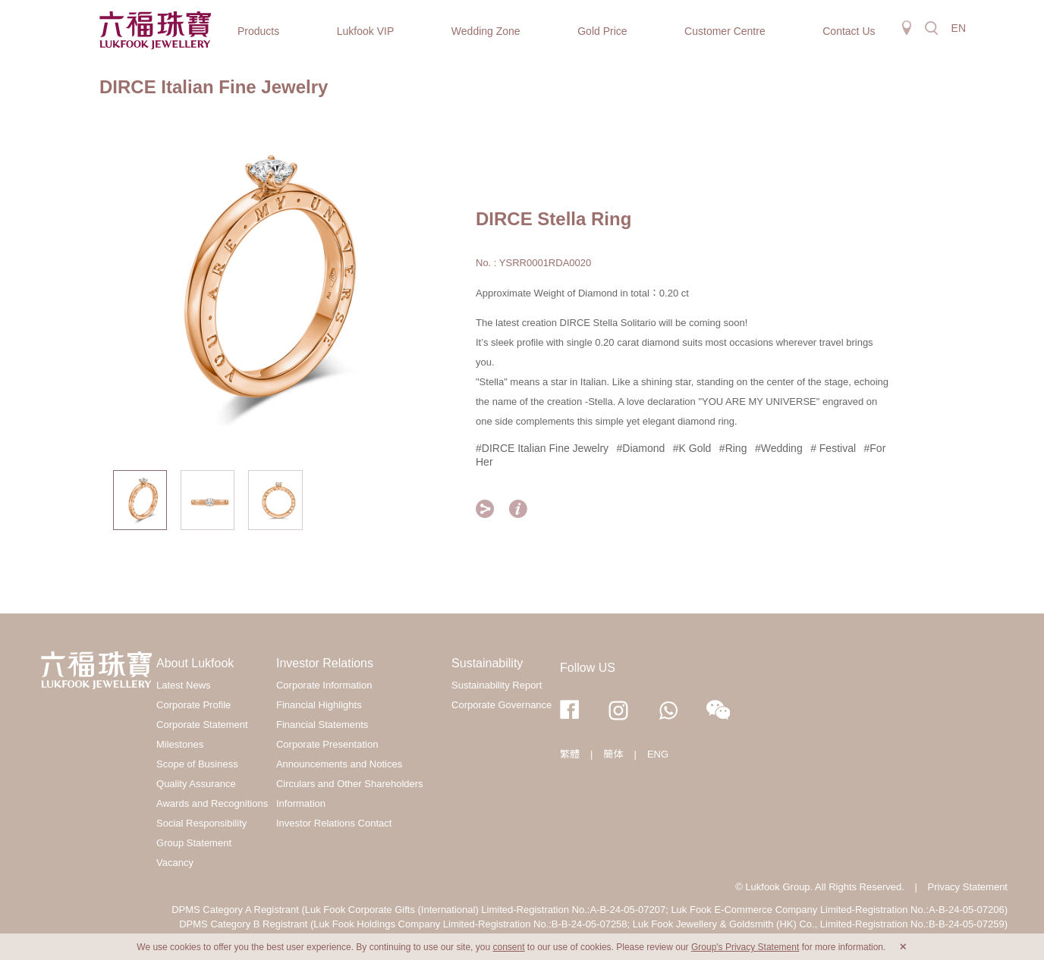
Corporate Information (324, 685)
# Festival (833, 448)
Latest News (183, 685)
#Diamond (641, 448)
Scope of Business (197, 764)
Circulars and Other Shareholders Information (349, 793)
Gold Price (602, 31)
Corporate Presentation (327, 744)
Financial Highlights (319, 705)
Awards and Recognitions (212, 803)
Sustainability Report (496, 685)
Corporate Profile (193, 705)
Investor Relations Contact (334, 823)
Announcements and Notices (339, 764)
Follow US (587, 667)
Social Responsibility (201, 823)
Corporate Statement (202, 724)
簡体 (613, 754)
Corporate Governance (501, 705)
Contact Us (848, 31)
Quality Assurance (196, 783)
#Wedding (779, 448)
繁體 (570, 754)
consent (508, 947)
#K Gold (692, 448)
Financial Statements (322, 724)
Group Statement (193, 843)
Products (258, 31)
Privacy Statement (968, 887)
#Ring (733, 448)
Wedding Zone (485, 31)
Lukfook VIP (366, 31)
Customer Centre (725, 31)
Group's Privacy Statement (745, 947)
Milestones (179, 744)
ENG (657, 754)
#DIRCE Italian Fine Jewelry (542, 448)
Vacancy (174, 862)
